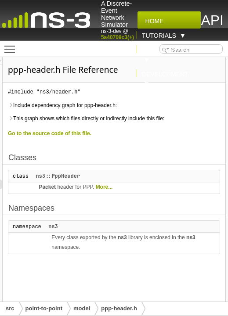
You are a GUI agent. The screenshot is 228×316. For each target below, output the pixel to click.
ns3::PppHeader (167, 207)
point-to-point (43, 308)
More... (157, 228)
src (10, 308)
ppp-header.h (119, 308)
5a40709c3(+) (117, 37)
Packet (157, 218)
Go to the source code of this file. (159, 165)
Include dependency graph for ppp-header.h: (161, 122)
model (81, 308)
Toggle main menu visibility (11, 45)
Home (153, 21)
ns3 (163, 267)
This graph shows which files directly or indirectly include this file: (166, 145)
